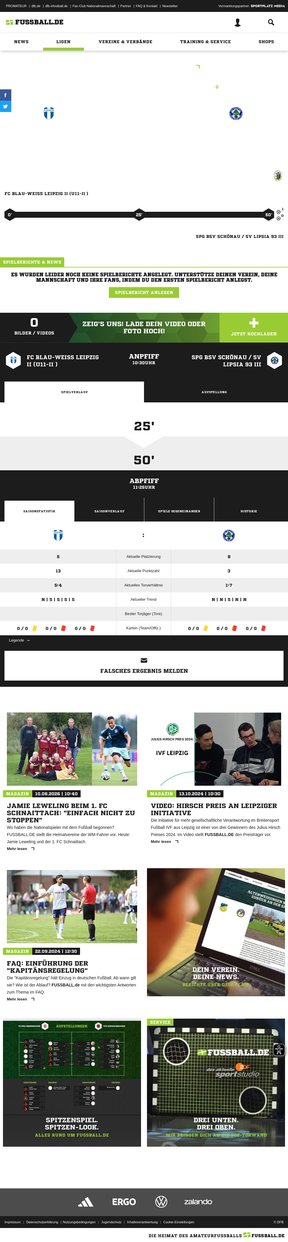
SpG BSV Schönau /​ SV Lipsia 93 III (235, 139)
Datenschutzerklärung (42, 1222)
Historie (248, 511)
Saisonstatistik (39, 511)
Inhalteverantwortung (142, 1222)
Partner (125, 6)
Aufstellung (214, 391)
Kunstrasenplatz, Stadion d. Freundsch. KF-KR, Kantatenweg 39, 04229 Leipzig (144, 87)
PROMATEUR (16, 6)
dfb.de (35, 6)
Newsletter (170, 6)
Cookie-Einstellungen (178, 1222)
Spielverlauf (74, 391)
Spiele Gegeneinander (179, 511)
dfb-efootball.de (56, 6)
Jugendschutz (111, 1222)
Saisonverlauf (109, 511)
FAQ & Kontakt (147, 6)
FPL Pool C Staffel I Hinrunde (144, 67)
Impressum (12, 1222)
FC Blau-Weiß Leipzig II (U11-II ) (49, 139)
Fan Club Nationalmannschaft (94, 6)
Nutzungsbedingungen (79, 1222)
